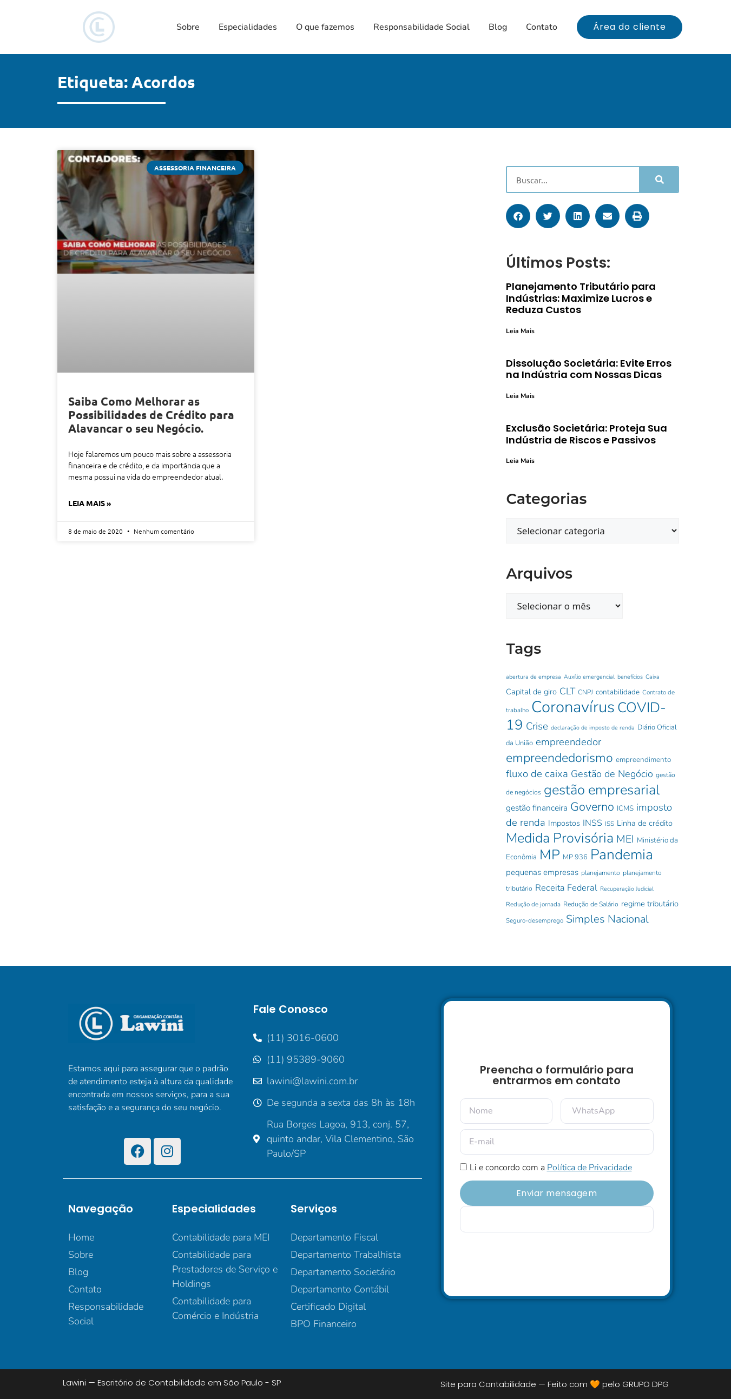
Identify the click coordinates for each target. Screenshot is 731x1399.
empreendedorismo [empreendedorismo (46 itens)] (559, 758)
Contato (541, 27)
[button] (518, 216)
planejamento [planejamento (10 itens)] (600, 872)
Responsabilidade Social (421, 27)
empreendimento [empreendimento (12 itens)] (643, 759)
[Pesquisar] (659, 179)
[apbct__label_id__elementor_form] (557, 1219)
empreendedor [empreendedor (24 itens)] (568, 742)
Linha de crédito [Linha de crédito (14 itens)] (645, 823)
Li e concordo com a (551, 1167)
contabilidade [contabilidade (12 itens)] (618, 692)
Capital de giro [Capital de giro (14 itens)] (531, 691)
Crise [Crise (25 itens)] (537, 726)
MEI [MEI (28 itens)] (625, 839)
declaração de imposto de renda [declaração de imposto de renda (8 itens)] (593, 728)
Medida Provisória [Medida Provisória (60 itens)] (560, 838)
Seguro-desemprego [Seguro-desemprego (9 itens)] (534, 920)
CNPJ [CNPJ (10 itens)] (585, 692)
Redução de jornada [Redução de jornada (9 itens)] (533, 904)
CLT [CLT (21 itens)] (567, 691)
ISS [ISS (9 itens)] (609, 823)
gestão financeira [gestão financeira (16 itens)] (537, 807)
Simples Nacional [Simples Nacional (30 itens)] (607, 919)
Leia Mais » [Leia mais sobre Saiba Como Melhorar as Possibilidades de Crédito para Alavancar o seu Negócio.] (89, 503)
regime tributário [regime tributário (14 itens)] (650, 903)
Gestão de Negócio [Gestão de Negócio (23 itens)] (612, 773)
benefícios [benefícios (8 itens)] (630, 677)
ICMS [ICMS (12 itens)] (625, 808)
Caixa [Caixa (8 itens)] (653, 677)
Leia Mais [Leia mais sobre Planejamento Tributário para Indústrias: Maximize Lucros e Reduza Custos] (520, 331)
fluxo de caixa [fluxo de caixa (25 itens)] (537, 774)
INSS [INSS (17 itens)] (592, 823)
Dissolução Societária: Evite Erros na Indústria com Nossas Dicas (588, 369)
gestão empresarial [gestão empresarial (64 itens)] (602, 789)
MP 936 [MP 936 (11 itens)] (575, 857)
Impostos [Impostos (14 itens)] (564, 823)
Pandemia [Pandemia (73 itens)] (621, 854)
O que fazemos (325, 27)
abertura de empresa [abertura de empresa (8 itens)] (533, 677)
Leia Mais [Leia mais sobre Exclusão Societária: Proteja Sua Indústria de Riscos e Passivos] (520, 460)
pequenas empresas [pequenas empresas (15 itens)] (542, 872)
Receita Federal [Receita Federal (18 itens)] (566, 887)
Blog (498, 27)
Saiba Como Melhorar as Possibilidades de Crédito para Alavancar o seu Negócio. (151, 414)
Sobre (188, 27)
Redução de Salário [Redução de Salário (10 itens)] (590, 904)
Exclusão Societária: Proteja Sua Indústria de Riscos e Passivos (586, 434)
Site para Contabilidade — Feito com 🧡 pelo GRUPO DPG (554, 1384)
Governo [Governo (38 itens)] (592, 807)
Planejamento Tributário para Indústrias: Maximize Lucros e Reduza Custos (581, 298)
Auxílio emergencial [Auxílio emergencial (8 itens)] (589, 677)
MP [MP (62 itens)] (549, 854)
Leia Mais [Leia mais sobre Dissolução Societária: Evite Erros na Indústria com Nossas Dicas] (520, 396)
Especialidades (248, 27)
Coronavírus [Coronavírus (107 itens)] (573, 707)
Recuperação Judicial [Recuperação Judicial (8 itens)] (627, 889)
